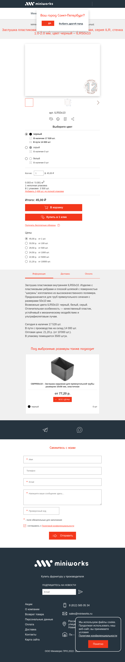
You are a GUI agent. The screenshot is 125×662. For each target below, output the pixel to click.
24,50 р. (33, 252)
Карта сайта (32, 639)
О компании (32, 609)
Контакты (30, 634)
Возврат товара (34, 614)
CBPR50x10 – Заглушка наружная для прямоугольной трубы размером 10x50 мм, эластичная (62, 385)
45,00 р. (33, 239)
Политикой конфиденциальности (58, 526)
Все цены (62, 399)
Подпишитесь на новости (59, 585)
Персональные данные (39, 619)
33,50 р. (33, 243)
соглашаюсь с (51, 526)
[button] (96, 102)
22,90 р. (33, 257)
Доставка (30, 629)
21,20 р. (33, 261)
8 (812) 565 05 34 (79, 605)
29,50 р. (33, 248)
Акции (28, 604)
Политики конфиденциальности (98, 635)
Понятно (98, 644)
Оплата (29, 624)
